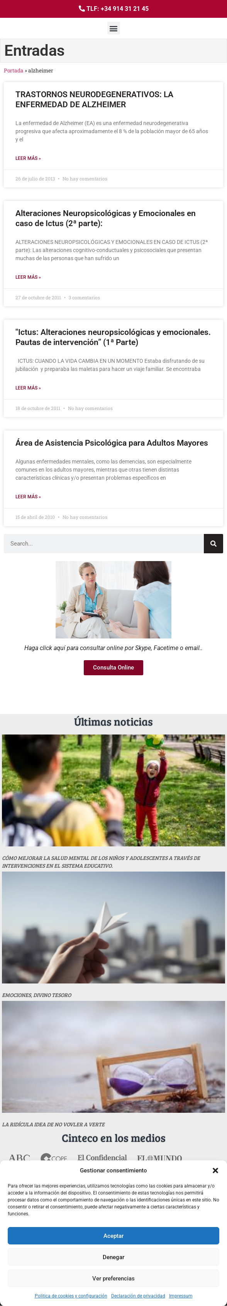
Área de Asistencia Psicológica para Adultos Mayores (111, 443)
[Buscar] (213, 543)
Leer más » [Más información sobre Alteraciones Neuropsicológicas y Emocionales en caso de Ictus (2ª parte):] (28, 277)
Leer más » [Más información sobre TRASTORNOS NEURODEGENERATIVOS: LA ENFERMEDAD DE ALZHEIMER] (28, 158)
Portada (14, 70)
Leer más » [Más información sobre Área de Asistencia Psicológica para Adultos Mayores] (28, 496)
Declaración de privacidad (138, 1296)
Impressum (181, 1296)
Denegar (113, 1257)
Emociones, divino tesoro (36, 995)
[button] (215, 1170)
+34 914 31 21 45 (125, 8)
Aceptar (113, 1235)
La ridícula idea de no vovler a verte (53, 1124)
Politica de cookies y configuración (71, 1296)
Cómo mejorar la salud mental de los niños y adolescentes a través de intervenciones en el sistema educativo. (101, 861)
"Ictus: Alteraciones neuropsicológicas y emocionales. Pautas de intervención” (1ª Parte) (113, 337)
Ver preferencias (113, 1278)
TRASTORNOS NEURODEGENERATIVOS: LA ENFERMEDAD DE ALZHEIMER (94, 99)
